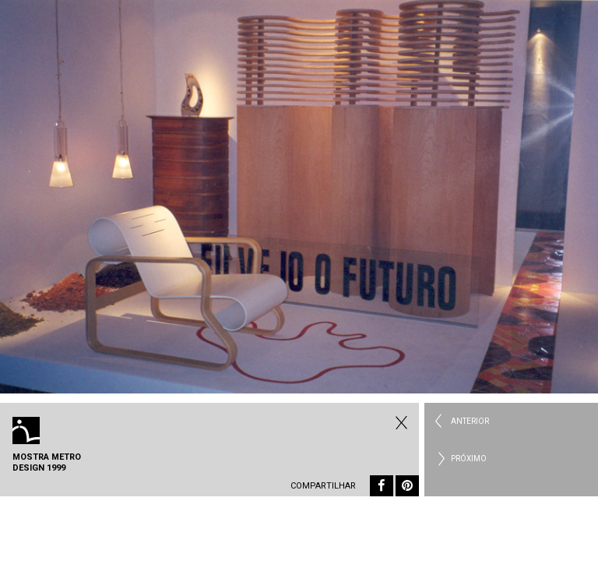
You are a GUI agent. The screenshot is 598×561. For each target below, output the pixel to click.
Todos (399, 422)
